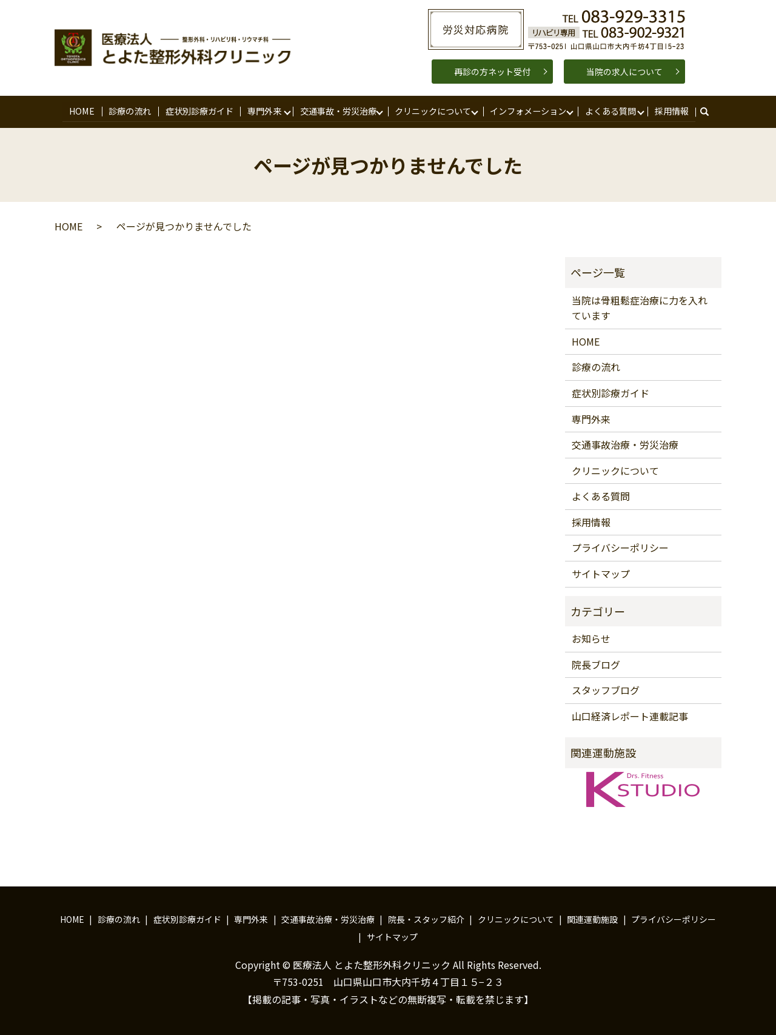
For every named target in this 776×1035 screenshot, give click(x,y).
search (708, 111)
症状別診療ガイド (198, 110)
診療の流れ (130, 110)
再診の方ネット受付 (492, 71)
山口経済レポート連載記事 (630, 715)
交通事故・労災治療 (336, 110)
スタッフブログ (606, 689)
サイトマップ (601, 572)
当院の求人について (624, 71)
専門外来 (263, 110)
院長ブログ (596, 663)
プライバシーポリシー (620, 546)
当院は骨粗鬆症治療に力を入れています (639, 307)
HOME (83, 110)
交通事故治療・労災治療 (625, 443)
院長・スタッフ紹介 (426, 918)
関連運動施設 (592, 918)
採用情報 (670, 110)
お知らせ (591, 637)
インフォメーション (526, 110)
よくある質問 (608, 110)
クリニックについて (431, 110)
